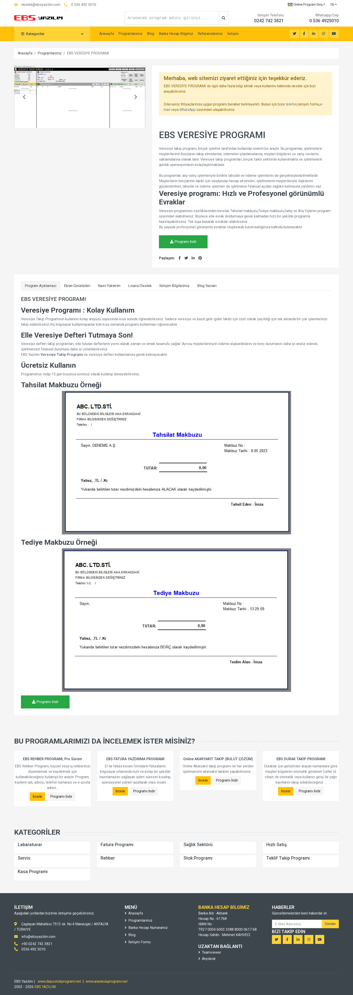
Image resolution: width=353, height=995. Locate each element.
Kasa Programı (33, 871)
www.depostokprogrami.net (59, 981)
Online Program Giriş (305, 4)
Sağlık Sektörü (198, 844)
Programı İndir (183, 242)
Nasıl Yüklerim (109, 286)
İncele (37, 796)
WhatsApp (187, 110)
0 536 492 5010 (83, 4)
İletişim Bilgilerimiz (174, 286)
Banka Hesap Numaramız (146, 928)
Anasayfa (106, 33)
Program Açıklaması (40, 286)
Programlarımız (130, 33)
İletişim (233, 33)
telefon (291, 104)
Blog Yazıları (207, 286)
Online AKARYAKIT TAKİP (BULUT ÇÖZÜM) (218, 759)
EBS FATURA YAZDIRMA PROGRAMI (135, 759)
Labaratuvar (30, 844)
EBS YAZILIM (45, 987)
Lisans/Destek (140, 286)
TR (332, 5)
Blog (150, 33)
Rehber (108, 858)
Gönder (330, 924)
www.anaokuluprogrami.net (106, 981)
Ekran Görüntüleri (77, 286)
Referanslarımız (210, 33)
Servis (24, 858)
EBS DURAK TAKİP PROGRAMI (300, 759)
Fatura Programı (117, 844)
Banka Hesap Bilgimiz (176, 33)
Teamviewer (209, 952)
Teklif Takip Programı (288, 858)
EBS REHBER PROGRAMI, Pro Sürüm (52, 759)
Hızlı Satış (276, 844)
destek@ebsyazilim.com (40, 4)
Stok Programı (198, 858)
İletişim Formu (138, 942)
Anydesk (207, 959)
